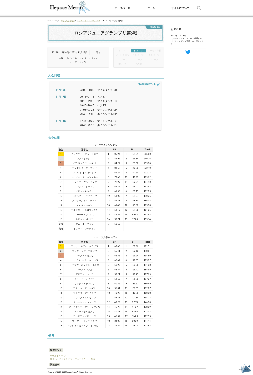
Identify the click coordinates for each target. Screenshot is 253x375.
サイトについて (180, 8)
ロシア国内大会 (68, 21)
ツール (151, 8)
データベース (122, 8)
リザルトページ (58, 355)
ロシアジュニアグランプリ (88, 21)
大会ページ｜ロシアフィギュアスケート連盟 (72, 359)
